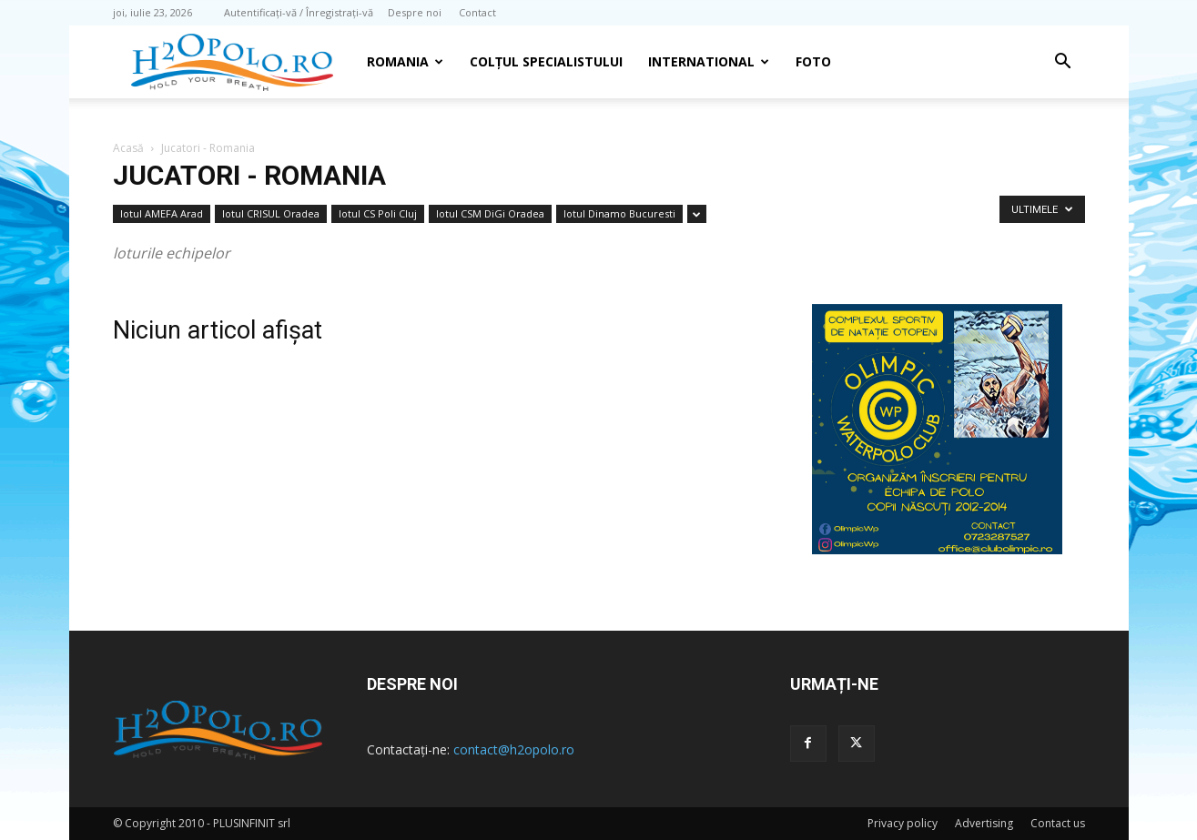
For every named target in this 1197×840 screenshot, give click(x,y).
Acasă (128, 148)
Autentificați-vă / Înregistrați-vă (298, 12)
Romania (405, 61)
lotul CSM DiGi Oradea (490, 213)
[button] (1063, 63)
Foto (813, 61)
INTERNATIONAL (708, 61)
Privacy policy (902, 823)
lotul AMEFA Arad (161, 213)
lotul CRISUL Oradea (271, 213)
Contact (477, 12)
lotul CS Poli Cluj (378, 213)
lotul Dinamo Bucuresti (619, 213)
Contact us (1057, 823)
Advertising (984, 823)
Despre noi (414, 12)
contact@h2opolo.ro (513, 749)
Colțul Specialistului (546, 61)
